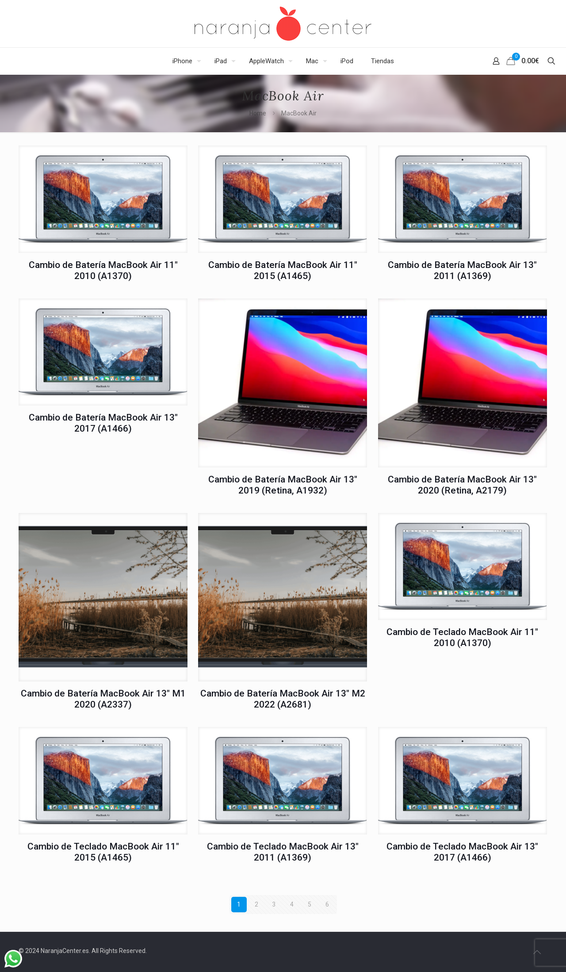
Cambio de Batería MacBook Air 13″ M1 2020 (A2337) (103, 699)
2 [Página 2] (256, 904)
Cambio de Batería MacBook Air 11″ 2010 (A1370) (103, 270)
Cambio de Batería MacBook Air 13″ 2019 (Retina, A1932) (282, 485)
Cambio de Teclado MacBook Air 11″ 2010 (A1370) (462, 637)
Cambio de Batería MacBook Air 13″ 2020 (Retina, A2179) (462, 485)
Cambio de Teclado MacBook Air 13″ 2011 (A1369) (283, 852)
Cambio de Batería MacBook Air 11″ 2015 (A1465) (282, 270)
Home (257, 113)
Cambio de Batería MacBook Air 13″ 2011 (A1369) (462, 270)
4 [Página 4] (292, 904)
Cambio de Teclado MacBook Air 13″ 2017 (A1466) (462, 852)
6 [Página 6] (327, 904)
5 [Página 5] (309, 904)
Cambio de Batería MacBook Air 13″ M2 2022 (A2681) (282, 699)
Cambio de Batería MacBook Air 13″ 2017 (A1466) (103, 423)
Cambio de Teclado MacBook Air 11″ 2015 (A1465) (103, 852)
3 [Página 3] (274, 904)
